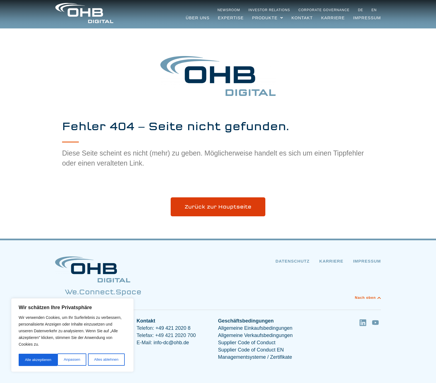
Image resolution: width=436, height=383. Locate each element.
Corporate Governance (324, 10)
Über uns (198, 17)
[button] (267, 17)
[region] (72, 336)
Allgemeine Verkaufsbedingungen (255, 335)
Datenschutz (292, 261)
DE (360, 10)
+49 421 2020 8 (172, 328)
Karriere (333, 17)
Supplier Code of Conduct (246, 342)
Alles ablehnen (67, 360)
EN (374, 10)
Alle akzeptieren (107, 360)
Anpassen (32, 360)
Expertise (231, 17)
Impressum (367, 17)
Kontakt (302, 17)
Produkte (267, 17)
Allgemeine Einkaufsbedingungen (255, 328)
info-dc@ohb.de (171, 342)
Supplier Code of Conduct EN (251, 350)
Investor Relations (269, 10)
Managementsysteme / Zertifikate (255, 357)
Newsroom (228, 10)
